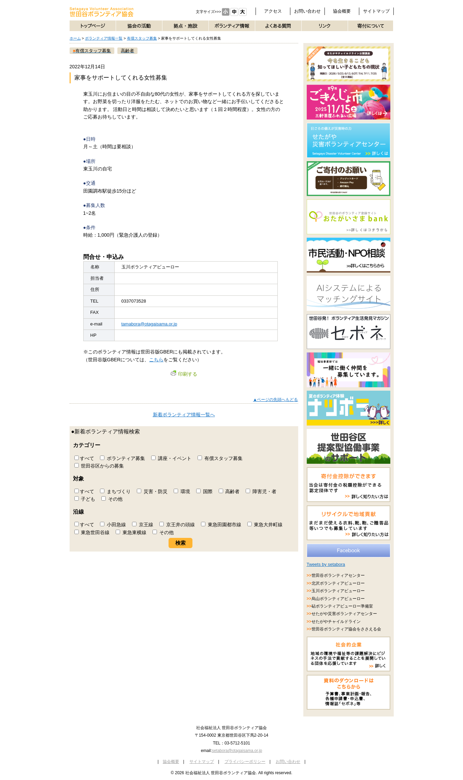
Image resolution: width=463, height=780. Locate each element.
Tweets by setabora (326, 564)
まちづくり (115, 491)
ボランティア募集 (122, 458)
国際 (204, 491)
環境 (182, 491)
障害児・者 (261, 491)
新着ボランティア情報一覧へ (184, 414)
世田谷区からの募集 (99, 466)
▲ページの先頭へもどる (275, 399)
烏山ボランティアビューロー (338, 598)
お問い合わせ (307, 11)
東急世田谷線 (92, 532)
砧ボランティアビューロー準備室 (342, 606)
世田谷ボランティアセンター (338, 575)
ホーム (75, 38)
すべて (84, 458)
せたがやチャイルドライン (336, 621)
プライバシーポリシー (245, 761)
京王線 (142, 524)
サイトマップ (376, 11)
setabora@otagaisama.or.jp (237, 750)
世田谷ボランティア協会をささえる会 (346, 629)
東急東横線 (131, 532)
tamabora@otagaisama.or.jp (149, 323)
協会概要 (342, 11)
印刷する (184, 374)
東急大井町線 (265, 524)
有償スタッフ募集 (142, 38)
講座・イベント (171, 458)
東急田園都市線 (221, 524)
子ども (85, 499)
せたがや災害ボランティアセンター (344, 613)
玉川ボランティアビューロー (338, 590)
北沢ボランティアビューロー (338, 583)
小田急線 (113, 524)
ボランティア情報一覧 (103, 38)
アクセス (273, 11)
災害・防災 (152, 491)
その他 (111, 499)
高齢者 (229, 491)
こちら (156, 359)
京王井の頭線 (177, 524)
